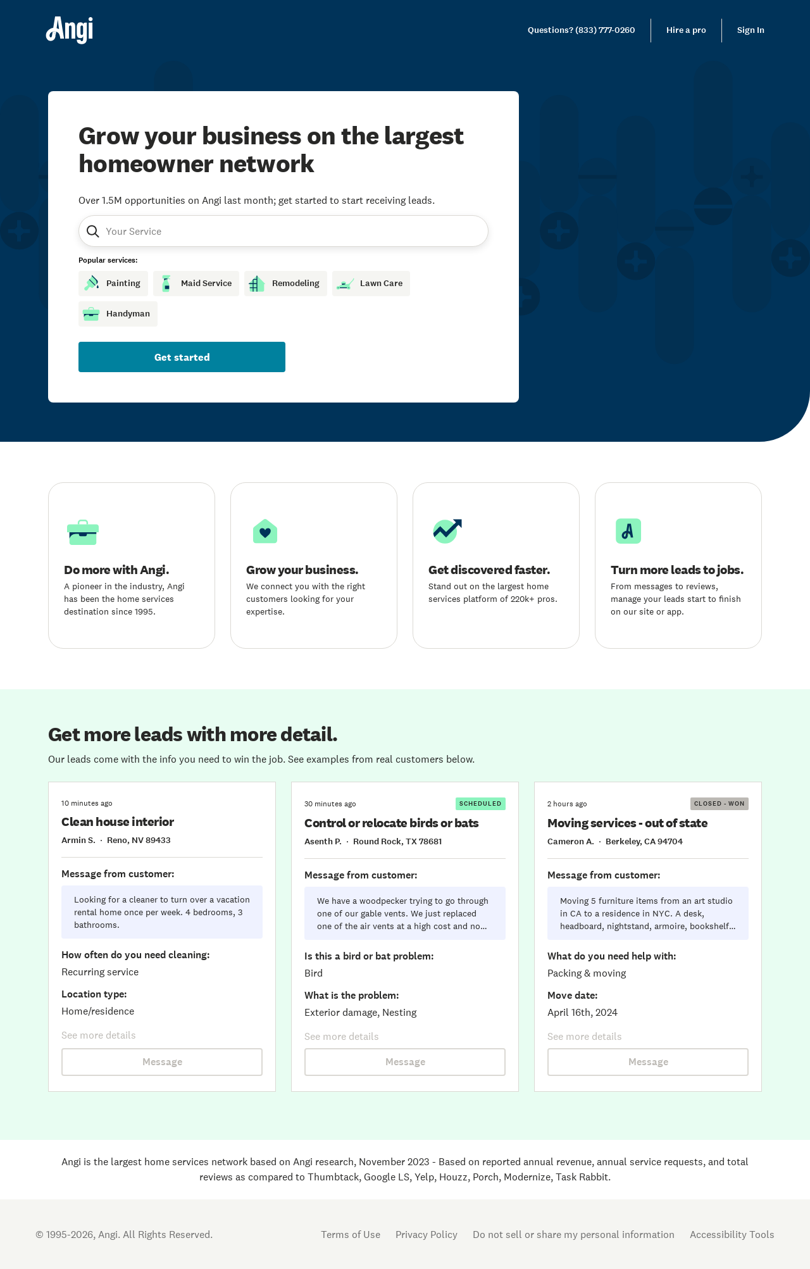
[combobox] (166, 231)
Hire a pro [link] (686, 30)
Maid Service (194, 283)
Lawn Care (368, 283)
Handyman (115, 314)
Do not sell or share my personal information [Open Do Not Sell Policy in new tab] (574, 1234)
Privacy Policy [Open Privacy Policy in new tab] (427, 1234)
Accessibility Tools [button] (732, 1234)
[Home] (69, 30)
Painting (110, 283)
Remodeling (283, 283)
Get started (182, 357)
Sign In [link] (750, 30)
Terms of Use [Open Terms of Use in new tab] (350, 1234)
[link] (581, 30)
